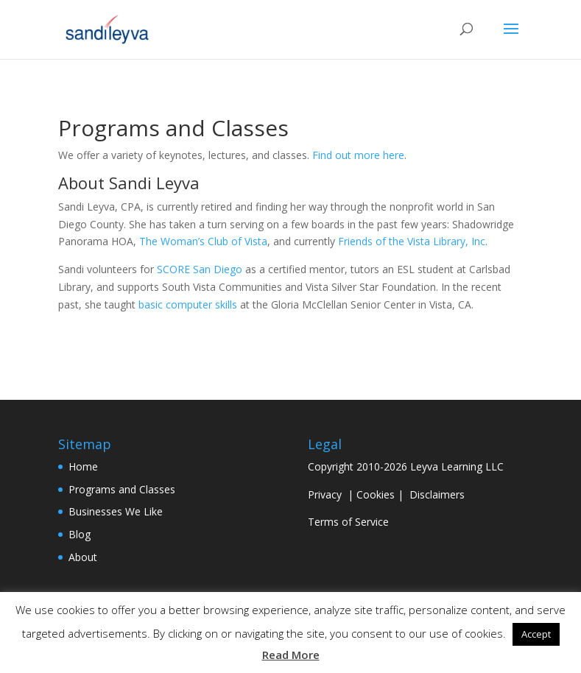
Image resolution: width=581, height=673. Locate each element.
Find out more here (358, 155)
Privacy (325, 494)
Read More (291, 654)
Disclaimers (437, 494)
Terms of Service (348, 522)
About (82, 557)
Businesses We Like (115, 511)
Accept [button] (536, 634)
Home (83, 466)
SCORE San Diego (199, 269)
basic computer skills (187, 304)
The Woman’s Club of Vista (203, 241)
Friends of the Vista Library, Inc (411, 241)
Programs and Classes (121, 489)
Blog (79, 534)
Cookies (375, 494)
